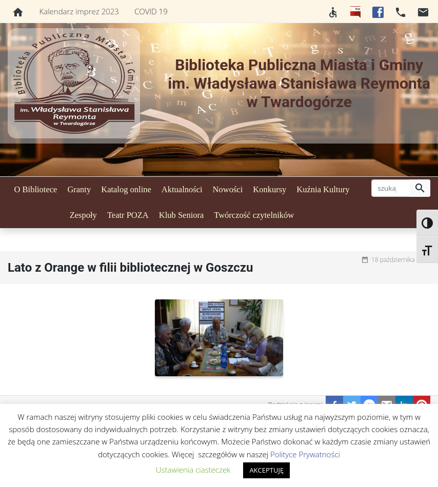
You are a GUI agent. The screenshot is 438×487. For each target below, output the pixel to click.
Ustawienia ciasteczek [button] (193, 469)
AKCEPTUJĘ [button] (266, 470)
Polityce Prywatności (305, 454)
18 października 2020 (400, 259)
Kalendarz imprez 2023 (79, 11)
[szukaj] (390, 188)
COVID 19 (151, 11)
